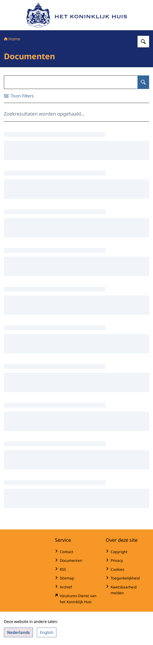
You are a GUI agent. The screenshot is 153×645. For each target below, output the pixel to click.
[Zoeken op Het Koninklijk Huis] (143, 41)
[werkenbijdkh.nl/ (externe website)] (76, 599)
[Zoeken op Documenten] (143, 82)
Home (12, 39)
